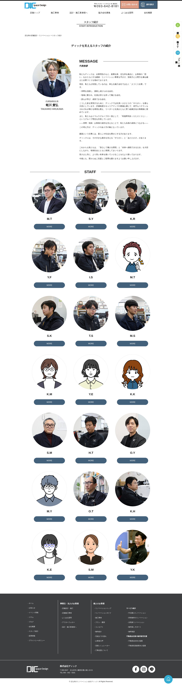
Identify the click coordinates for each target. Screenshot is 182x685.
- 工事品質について (101, 650)
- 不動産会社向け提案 (135, 641)
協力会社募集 (104, 13)
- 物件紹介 (98, 632)
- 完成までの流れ (100, 636)
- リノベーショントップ (102, 608)
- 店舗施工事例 (66, 613)
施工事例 (55, 13)
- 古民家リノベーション (135, 622)
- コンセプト (98, 627)
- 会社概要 (31, 627)
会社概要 (148, 13)
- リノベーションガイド (102, 613)
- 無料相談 (131, 632)
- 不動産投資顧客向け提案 (136, 646)
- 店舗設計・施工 (67, 608)
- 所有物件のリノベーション (137, 618)
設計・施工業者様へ (79, 13)
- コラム (31, 617)
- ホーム (31, 603)
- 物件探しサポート (134, 627)
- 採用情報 (31, 636)
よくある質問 (127, 13)
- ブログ (31, 622)
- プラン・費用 (99, 622)
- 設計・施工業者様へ (68, 627)
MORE (49, 227)
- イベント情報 (33, 612)
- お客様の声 (98, 641)
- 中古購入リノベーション (136, 613)
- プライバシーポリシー (36, 640)
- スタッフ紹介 (33, 631)
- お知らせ (31, 608)
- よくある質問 (66, 618)
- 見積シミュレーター (102, 646)
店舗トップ (35, 13)
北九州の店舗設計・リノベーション (37, 35)
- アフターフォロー (68, 622)
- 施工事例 (98, 618)
